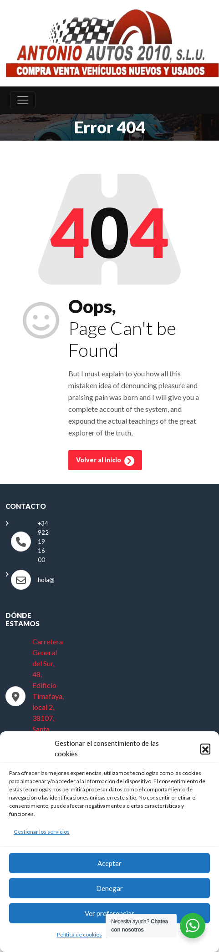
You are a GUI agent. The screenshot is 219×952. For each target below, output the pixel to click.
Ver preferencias (110, 913)
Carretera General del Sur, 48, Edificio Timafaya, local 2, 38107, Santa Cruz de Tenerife (48, 696)
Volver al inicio (105, 461)
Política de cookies (79, 934)
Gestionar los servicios (42, 831)
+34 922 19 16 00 (43, 541)
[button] (205, 748)
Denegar (109, 888)
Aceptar (109, 863)
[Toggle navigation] (23, 100)
